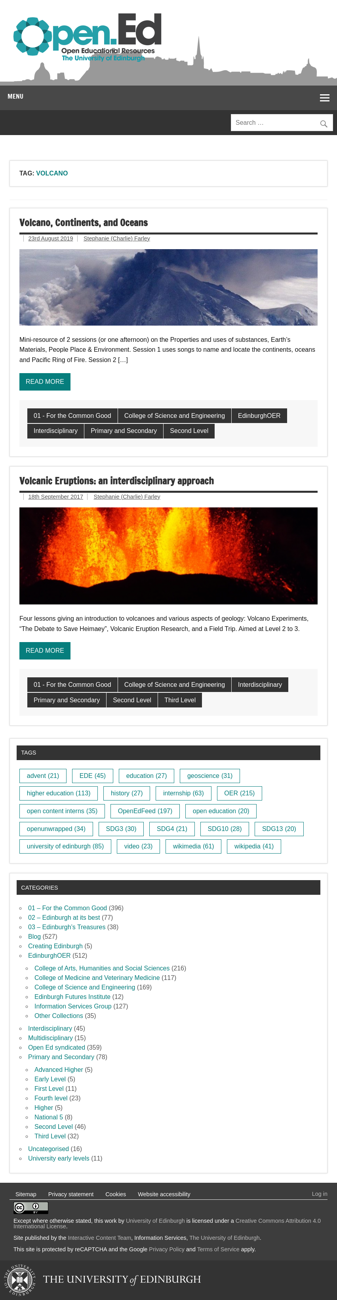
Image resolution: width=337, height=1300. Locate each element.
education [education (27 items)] (146, 775)
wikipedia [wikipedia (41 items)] (254, 846)
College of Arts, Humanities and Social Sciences (102, 968)
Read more (45, 381)
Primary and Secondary (124, 430)
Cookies (115, 1194)
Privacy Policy (167, 1249)
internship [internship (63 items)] (183, 793)
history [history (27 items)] (127, 793)
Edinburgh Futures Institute (72, 996)
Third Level (180, 700)
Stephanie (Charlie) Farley (117, 238)
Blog (34, 936)
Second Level (189, 430)
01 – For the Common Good (67, 908)
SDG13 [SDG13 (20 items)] (279, 828)
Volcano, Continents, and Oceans (83, 222)
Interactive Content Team (99, 1238)
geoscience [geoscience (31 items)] (209, 775)
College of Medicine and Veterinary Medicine (97, 977)
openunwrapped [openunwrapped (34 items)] (56, 828)
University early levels (58, 1158)
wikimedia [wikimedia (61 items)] (193, 846)
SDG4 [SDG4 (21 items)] (172, 828)
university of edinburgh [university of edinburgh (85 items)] (65, 846)
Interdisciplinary (56, 430)
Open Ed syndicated (56, 1047)
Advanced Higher (58, 1069)
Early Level (50, 1079)
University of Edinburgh (155, 1221)
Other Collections (58, 1015)
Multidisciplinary (50, 1038)
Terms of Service (218, 1249)
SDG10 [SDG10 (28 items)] (225, 828)
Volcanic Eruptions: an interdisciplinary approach (116, 481)
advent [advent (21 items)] (43, 775)
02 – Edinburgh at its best (64, 917)
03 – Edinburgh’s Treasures (66, 927)
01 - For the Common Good (72, 415)
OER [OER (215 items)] (239, 793)
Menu (15, 96)
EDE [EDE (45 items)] (93, 775)
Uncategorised (48, 1149)
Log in (319, 1194)
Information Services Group (73, 1006)
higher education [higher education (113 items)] (59, 793)
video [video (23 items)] (138, 846)
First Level (49, 1088)
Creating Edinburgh (55, 946)
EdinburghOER (259, 415)
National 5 (48, 1117)
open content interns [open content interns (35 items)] (62, 811)
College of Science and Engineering (174, 415)
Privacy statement (70, 1194)
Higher (43, 1107)
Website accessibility (164, 1194)
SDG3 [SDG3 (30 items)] (121, 828)
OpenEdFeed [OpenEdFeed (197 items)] (145, 811)
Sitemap (25, 1194)
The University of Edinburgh (224, 1238)
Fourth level (51, 1098)
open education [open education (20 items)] (221, 811)
